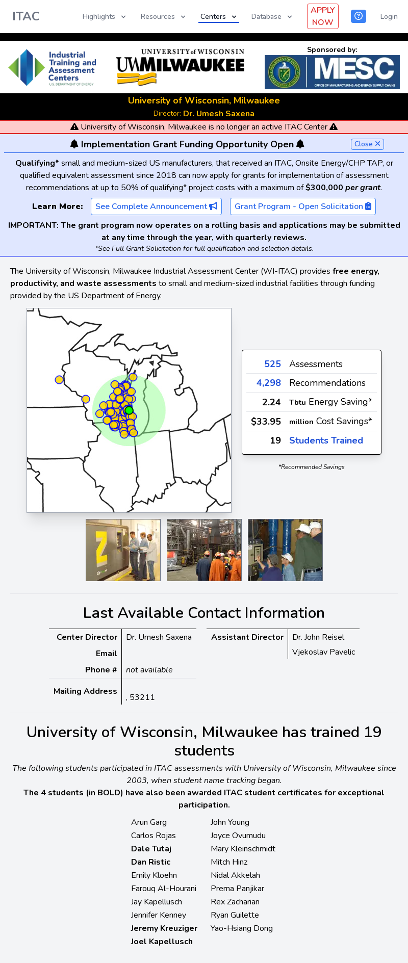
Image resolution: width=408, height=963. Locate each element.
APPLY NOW (323, 16)
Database (272, 16)
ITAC (26, 16)
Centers (219, 16)
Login (389, 16)
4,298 (269, 383)
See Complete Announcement (156, 206)
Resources (164, 16)
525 (272, 364)
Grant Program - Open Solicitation (303, 206)
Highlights (105, 16)
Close (367, 144)
